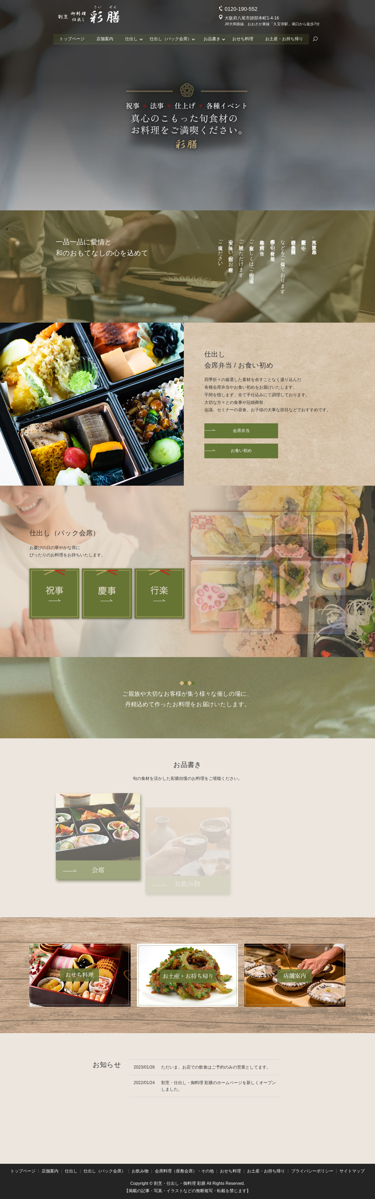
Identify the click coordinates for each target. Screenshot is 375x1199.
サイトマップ (352, 1171)
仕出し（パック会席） (171, 38)
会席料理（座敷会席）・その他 (184, 1171)
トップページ (69, 38)
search (318, 39)
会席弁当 (241, 430)
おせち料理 (244, 38)
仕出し (130, 38)
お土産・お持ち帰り (286, 38)
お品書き (212, 38)
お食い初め (241, 450)
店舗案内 (103, 38)
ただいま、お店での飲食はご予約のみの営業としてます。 (216, 1067)
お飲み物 (140, 1171)
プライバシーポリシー (312, 1171)
